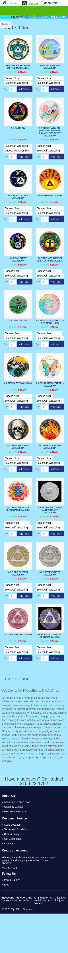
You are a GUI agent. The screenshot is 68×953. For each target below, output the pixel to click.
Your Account (9, 907)
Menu (5, 24)
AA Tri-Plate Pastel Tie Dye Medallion (50, 338)
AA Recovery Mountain (18, 405)
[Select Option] (21, 83)
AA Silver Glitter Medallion (50, 606)
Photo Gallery (12, 919)
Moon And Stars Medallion (18, 207)
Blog (6, 924)
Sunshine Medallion (50, 206)
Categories (34, 10)
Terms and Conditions (16, 868)
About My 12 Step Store (17, 841)
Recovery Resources (16, 850)
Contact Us (10, 883)
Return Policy (11, 873)
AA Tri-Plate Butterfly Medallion (50, 406)
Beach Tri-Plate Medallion (50, 66)
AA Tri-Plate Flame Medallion (49, 473)
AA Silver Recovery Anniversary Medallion (50, 538)
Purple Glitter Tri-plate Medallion (50, 670)
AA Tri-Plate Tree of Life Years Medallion (50, 271)
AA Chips (55, 937)
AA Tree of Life (18, 337)
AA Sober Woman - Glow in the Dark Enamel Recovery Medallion (50, 137)
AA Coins (53, 940)
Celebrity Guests (13, 846)
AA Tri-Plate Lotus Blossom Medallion (18, 536)
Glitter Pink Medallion (18, 669)
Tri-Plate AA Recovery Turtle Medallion (18, 66)
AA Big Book (41, 937)
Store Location (12, 864)
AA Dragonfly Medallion (18, 271)
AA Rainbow (18, 133)
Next (25, 27)
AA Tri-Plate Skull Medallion (18, 473)
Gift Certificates (13, 878)
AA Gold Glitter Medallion (18, 606)
